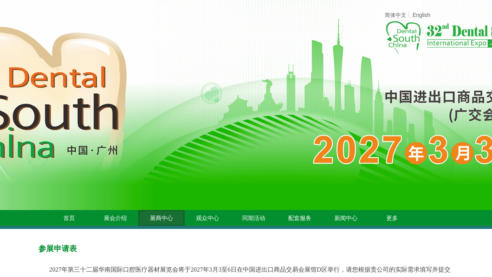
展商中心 (161, 218)
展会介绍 (115, 218)
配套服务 (299, 218)
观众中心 (207, 218)
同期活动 (253, 218)
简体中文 (395, 15)
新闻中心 (345, 218)
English (421, 15)
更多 (392, 218)
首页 (69, 218)
